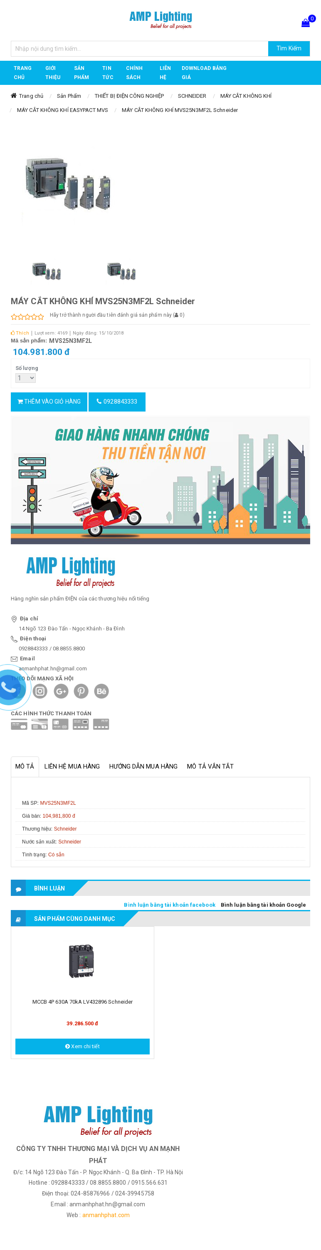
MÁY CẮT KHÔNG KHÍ (246, 96)
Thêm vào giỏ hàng (49, 401)
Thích (20, 333)
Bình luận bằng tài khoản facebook (169, 905)
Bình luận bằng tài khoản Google (263, 905)
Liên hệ (165, 72)
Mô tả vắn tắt (210, 766)
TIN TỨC (107, 72)
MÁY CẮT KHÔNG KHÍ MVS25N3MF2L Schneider (180, 110)
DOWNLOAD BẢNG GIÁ (204, 72)
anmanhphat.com (106, 1215)
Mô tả (25, 766)
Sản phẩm (81, 72)
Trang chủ (23, 72)
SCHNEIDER (192, 96)
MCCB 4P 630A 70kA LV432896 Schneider (82, 1002)
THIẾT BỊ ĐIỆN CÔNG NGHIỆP (129, 96)
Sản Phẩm (69, 96)
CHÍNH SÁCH (134, 72)
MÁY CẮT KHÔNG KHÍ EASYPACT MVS (62, 110)
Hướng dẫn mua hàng (143, 766)
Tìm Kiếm (289, 48)
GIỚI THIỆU (53, 72)
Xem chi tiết (82, 1046)
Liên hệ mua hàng (72, 766)
